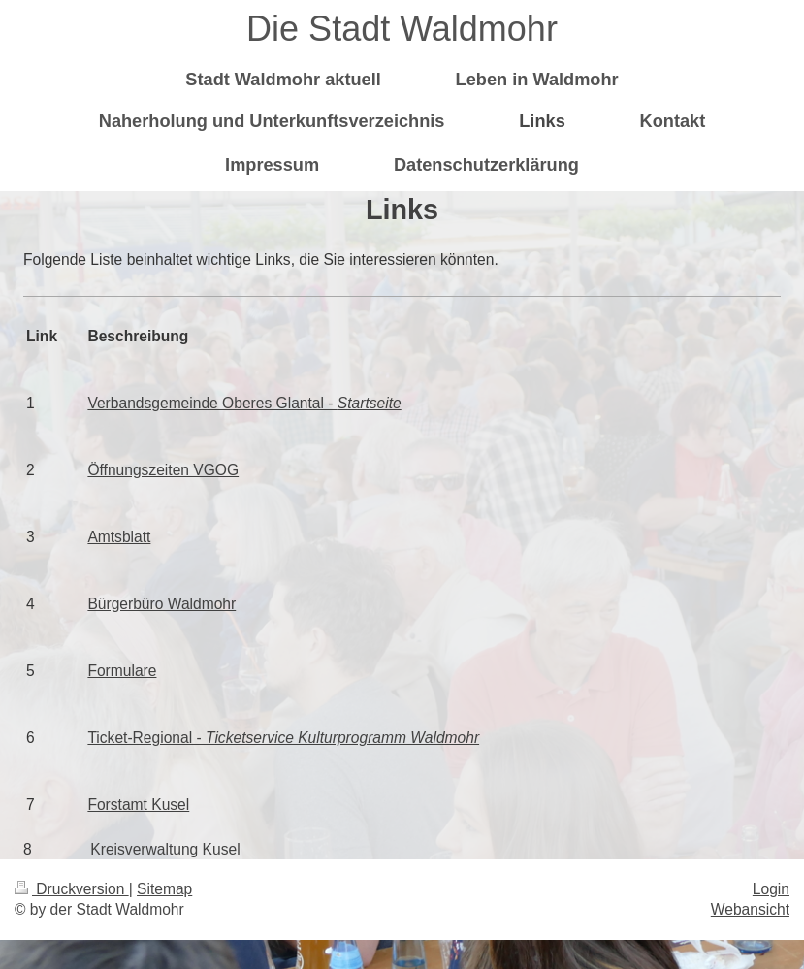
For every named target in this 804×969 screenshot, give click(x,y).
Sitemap (164, 889)
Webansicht (750, 909)
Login (771, 889)
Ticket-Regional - (283, 737)
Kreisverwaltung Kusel (169, 849)
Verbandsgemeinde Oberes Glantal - (244, 403)
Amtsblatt (118, 537)
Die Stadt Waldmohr (402, 28)
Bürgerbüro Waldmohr (161, 604)
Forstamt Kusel (138, 804)
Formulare (121, 670)
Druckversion (72, 889)
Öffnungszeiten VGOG (163, 470)
